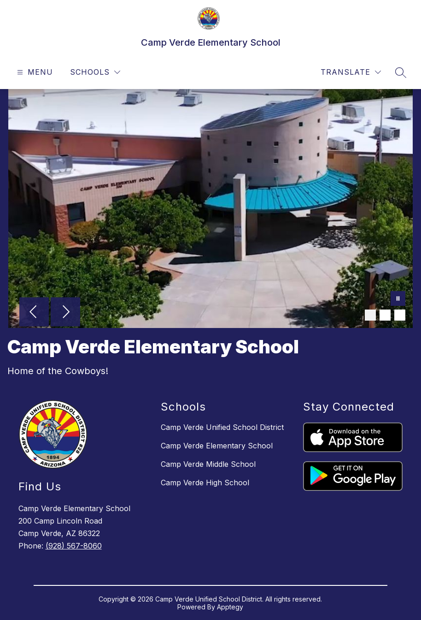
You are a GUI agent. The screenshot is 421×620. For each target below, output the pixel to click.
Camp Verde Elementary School (217, 445)
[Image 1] (370, 315)
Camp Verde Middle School (208, 464)
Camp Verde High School (205, 482)
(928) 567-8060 (74, 545)
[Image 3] (399, 315)
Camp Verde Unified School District (222, 427)
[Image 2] (385, 315)
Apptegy (230, 607)
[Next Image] (65, 312)
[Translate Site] (350, 72)
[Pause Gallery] (398, 299)
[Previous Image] (34, 312)
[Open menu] (34, 72)
